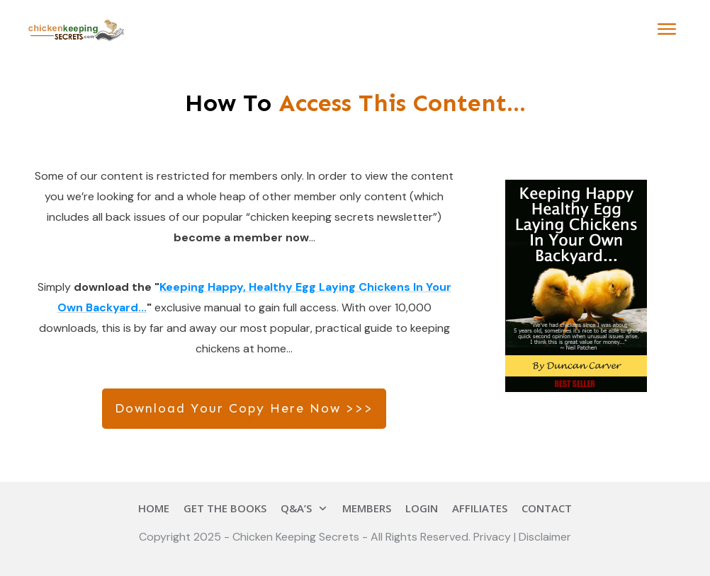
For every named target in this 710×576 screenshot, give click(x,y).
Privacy (493, 536)
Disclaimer (545, 536)
